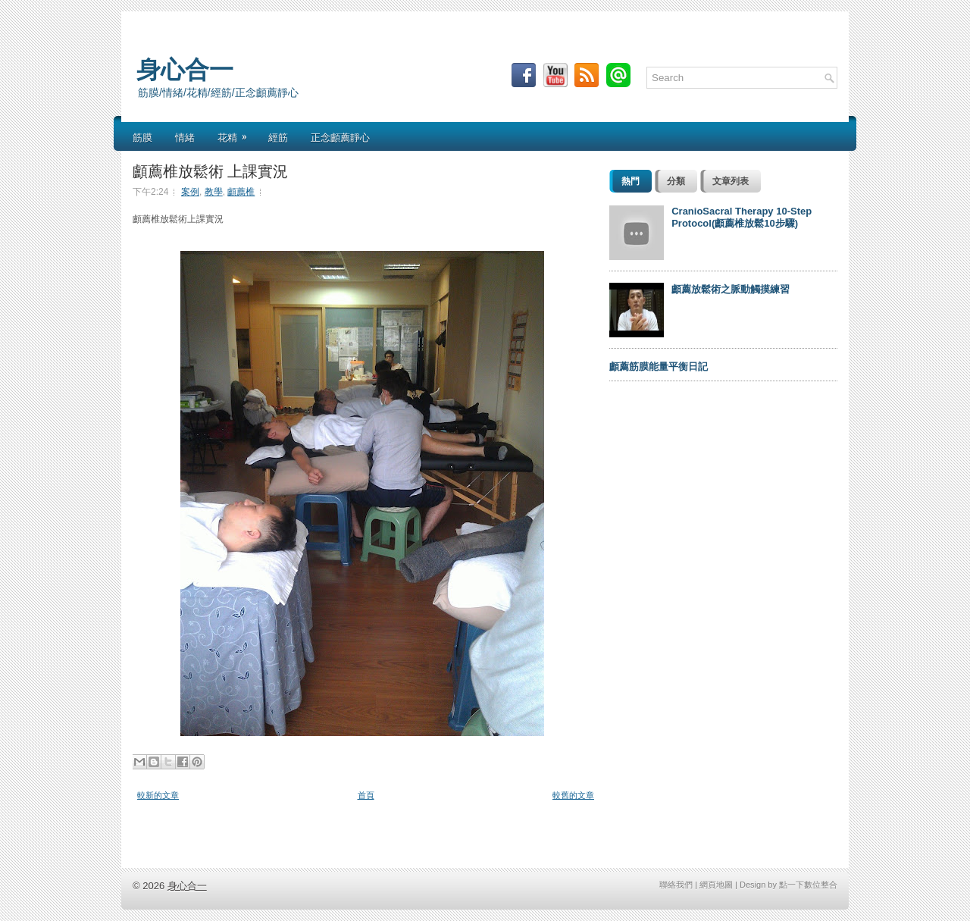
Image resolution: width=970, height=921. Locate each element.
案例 (190, 191)
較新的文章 (158, 795)
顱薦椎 (241, 191)
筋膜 (142, 136)
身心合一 (184, 67)
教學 (214, 191)
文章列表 (730, 181)
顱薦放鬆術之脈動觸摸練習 (730, 289)
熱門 (630, 181)
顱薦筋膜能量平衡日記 (658, 366)
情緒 (185, 136)
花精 (237, 133)
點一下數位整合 (808, 884)
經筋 (278, 136)
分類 (676, 181)
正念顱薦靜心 (340, 136)
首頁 (366, 795)
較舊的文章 (573, 795)
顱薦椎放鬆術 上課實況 (210, 169)
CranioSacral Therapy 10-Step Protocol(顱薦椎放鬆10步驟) (741, 217)
